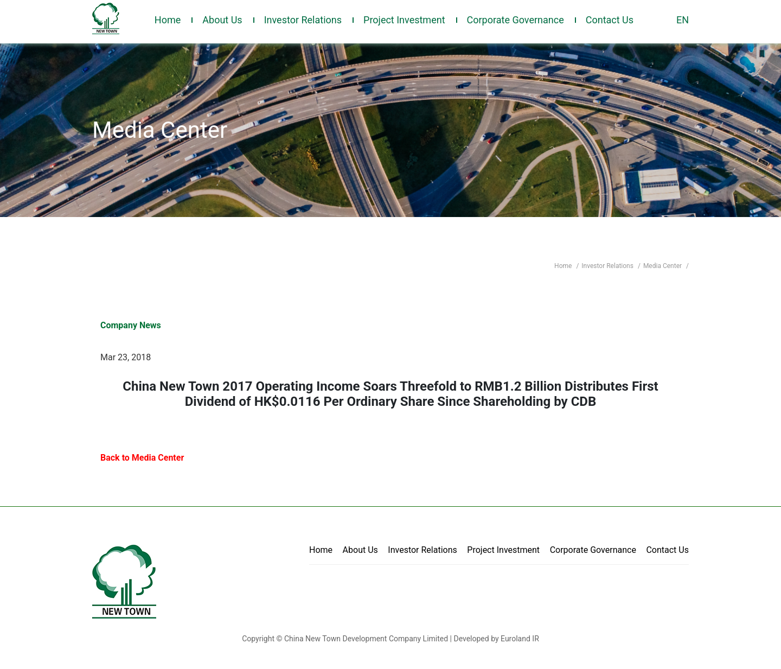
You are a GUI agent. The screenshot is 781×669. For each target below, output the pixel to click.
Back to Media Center (142, 458)
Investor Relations (303, 20)
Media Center (663, 266)
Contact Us (609, 20)
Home (168, 20)
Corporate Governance (515, 20)
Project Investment (404, 20)
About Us (222, 20)
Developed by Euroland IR (496, 638)
